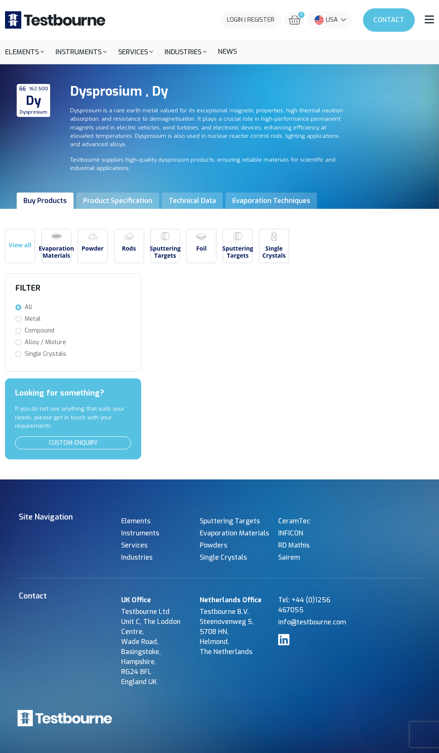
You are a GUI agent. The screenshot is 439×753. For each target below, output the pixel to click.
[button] (24, 52)
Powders (213, 545)
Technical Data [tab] (192, 200)
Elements (135, 521)
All (28, 307)
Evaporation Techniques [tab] (271, 200)
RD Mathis (294, 545)
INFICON (290, 533)
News (227, 51)
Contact (388, 19)
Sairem (289, 557)
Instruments (140, 533)
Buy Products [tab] (45, 200)
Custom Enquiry (73, 443)
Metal (33, 319)
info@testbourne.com (312, 622)
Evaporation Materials (234, 533)
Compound (39, 331)
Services (134, 545)
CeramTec (294, 521)
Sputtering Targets (230, 521)
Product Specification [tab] (117, 200)
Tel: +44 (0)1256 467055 (304, 605)
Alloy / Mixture (45, 342)
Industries (136, 557)
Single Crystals (45, 354)
